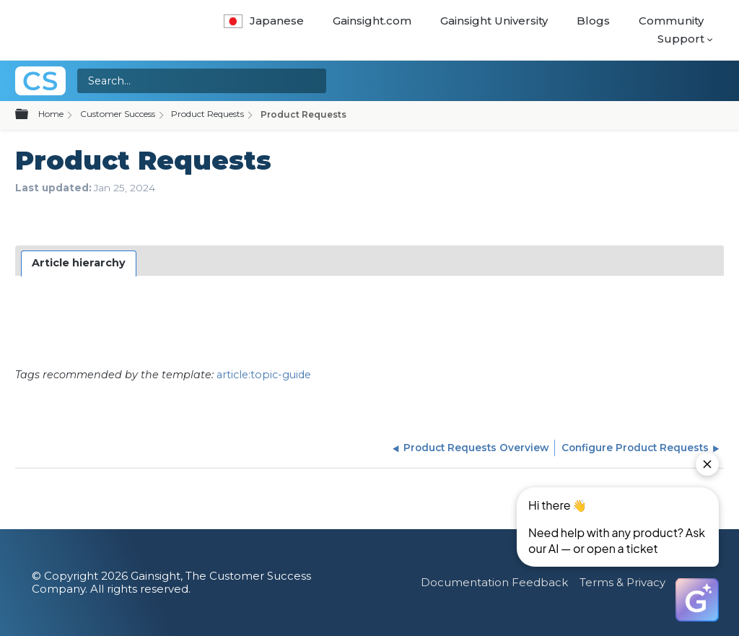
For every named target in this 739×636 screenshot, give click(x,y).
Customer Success (117, 113)
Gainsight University (494, 20)
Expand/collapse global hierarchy (30, 115)
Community (671, 20)
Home (51, 113)
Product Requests (207, 113)
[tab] (79, 263)
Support (680, 38)
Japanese (264, 20)
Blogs (593, 20)
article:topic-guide (264, 374)
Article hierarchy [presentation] (79, 262)
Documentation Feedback (494, 582)
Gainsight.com (372, 20)
